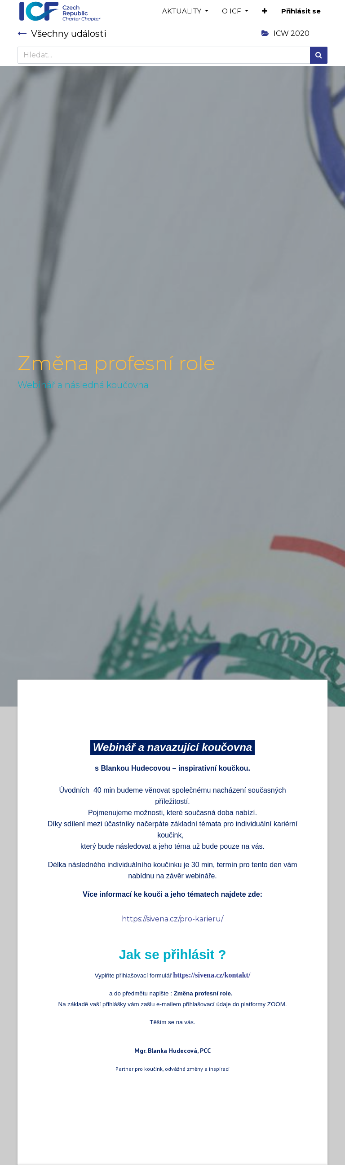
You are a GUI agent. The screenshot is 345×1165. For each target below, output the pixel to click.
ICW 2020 (285, 33)
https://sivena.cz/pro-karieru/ (172, 919)
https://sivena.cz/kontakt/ (211, 975)
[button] (264, 11)
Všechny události (62, 33)
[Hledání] (318, 55)
